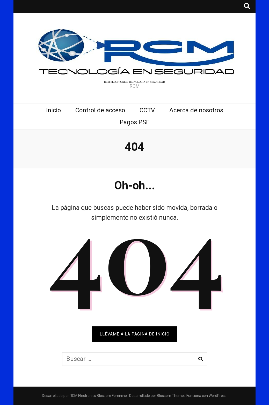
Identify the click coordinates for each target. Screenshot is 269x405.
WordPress (218, 396)
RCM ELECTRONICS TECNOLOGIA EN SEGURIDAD (134, 81)
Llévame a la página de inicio (135, 334)
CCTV (147, 110)
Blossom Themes (171, 396)
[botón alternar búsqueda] (247, 6)
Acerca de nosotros (196, 110)
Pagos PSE (135, 122)
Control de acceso (100, 110)
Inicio (53, 110)
